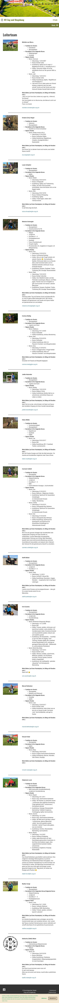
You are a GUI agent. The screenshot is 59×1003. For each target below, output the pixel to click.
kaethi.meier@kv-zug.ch (29, 977)
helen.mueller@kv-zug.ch (29, 459)
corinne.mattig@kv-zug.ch (29, 364)
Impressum (52, 990)
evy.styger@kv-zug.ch (28, 155)
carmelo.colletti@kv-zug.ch (30, 547)
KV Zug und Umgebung (14, 19)
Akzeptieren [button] (52, 998)
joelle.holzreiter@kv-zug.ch (30, 410)
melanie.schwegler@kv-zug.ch (31, 306)
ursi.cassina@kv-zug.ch (29, 676)
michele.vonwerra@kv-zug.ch (30, 107)
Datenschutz (52, 992)
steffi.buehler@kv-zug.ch (29, 596)
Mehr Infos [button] (4, 1000)
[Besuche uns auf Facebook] (4, 989)
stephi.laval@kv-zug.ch (29, 874)
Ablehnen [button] (44, 998)
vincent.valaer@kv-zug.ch (29, 770)
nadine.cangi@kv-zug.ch (29, 928)
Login (55, 20)
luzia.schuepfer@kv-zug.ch (30, 211)
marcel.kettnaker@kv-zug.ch (30, 726)
